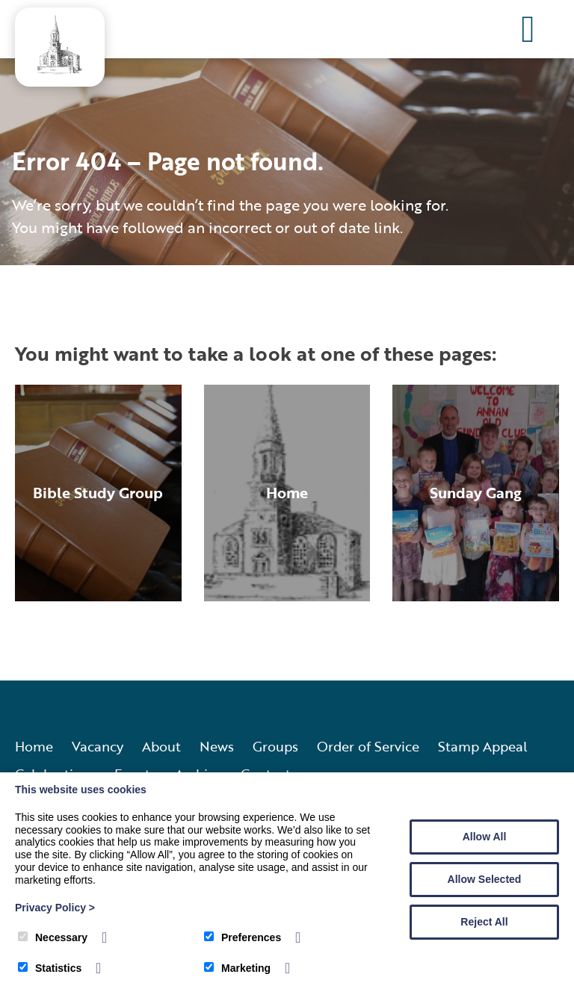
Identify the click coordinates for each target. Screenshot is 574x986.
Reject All (483, 922)
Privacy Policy (55, 908)
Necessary (52, 937)
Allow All (485, 837)
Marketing (237, 968)
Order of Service (368, 746)
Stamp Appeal (483, 746)
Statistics (49, 968)
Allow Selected (485, 879)
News (217, 746)
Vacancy (97, 746)
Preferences (242, 937)
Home (34, 746)
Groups (275, 746)
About (161, 746)
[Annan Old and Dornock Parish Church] (59, 69)
